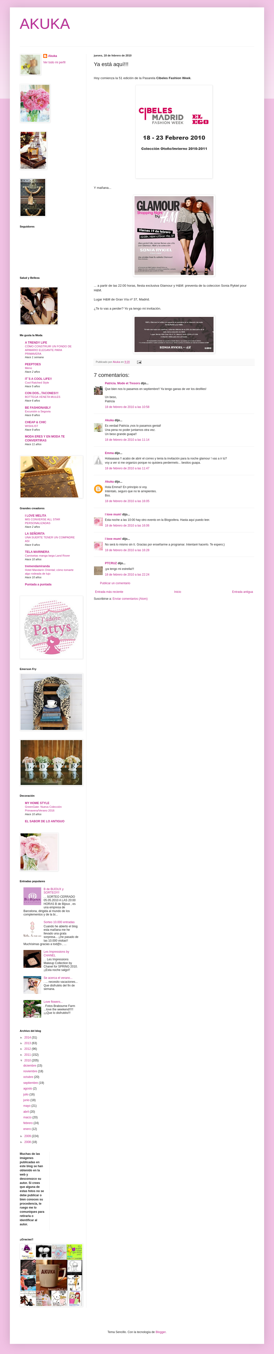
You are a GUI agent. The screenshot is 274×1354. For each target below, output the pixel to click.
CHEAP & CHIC (35, 422)
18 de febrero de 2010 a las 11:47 (127, 468)
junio (26, 1100)
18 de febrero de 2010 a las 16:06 (127, 525)
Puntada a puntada (38, 584)
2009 (28, 1136)
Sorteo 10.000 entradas (59, 922)
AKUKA (45, 24)
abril (26, 1111)
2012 (28, 1049)
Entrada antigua (242, 592)
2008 (28, 1142)
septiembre (31, 1083)
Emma (109, 453)
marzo (27, 1117)
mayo (27, 1106)
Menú (28, 368)
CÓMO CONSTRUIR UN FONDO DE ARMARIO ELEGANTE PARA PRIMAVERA (48, 350)
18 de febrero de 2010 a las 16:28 (127, 550)
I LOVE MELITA (35, 515)
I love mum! (113, 514)
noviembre (30, 1071)
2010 (28, 1060)
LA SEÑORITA (35, 533)
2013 (28, 1043)
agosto (28, 1088)
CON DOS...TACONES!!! (42, 393)
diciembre (30, 1065)
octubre (28, 1077)
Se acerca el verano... (58, 978)
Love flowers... (53, 1001)
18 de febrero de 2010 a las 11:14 (127, 439)
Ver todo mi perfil (54, 62)
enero (27, 1129)
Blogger (161, 1332)
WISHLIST (31, 425)
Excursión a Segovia (38, 411)
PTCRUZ (111, 563)
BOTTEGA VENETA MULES (42, 396)
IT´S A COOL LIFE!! (38, 379)
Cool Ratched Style (37, 382)
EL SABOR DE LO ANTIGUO (44, 821)
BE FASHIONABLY (38, 407)
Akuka (109, 420)
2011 (28, 1054)
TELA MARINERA (37, 552)
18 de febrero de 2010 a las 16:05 (127, 501)
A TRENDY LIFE (36, 342)
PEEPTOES (33, 364)
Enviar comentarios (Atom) (130, 598)
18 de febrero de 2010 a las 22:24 (127, 574)
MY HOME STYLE (37, 803)
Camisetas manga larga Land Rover (47, 555)
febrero (28, 1123)
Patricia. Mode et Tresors (122, 383)
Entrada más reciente (109, 592)
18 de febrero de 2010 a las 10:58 (127, 407)
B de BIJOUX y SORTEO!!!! (54, 890)
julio (26, 1094)
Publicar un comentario (115, 583)
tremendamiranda (37, 566)
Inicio (177, 592)
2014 (28, 1037)
